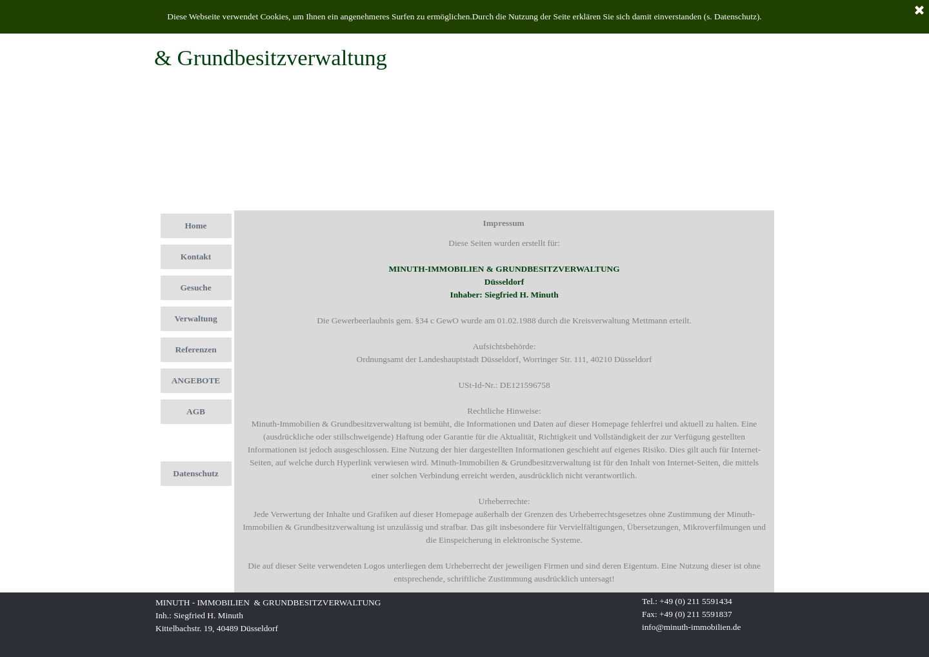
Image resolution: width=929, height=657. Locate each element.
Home (195, 225)
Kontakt (196, 256)
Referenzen (195, 349)
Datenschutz (195, 473)
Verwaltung (195, 318)
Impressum (195, 442)
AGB (195, 411)
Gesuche (195, 287)
